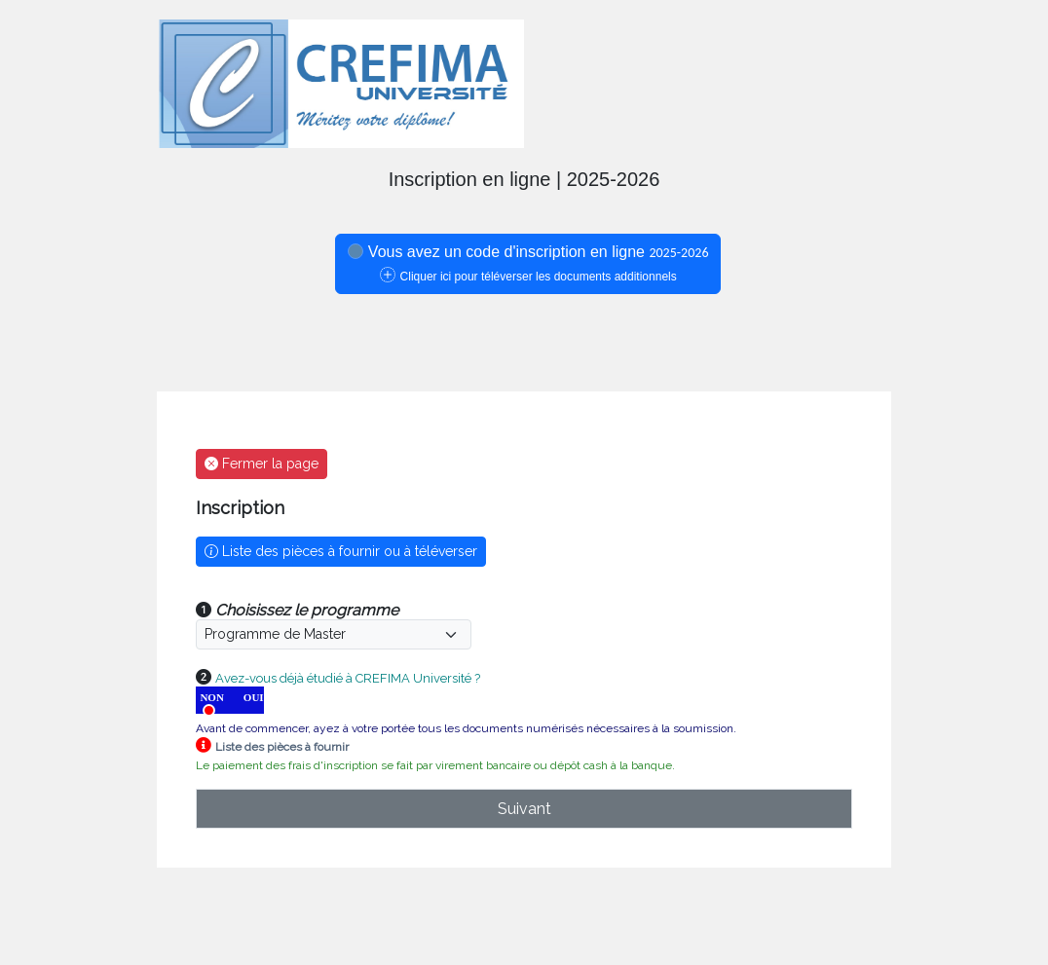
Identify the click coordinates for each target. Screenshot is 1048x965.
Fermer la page (261, 463)
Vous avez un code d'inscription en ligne (528, 263)
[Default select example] (333, 634)
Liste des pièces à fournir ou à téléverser (341, 551)
